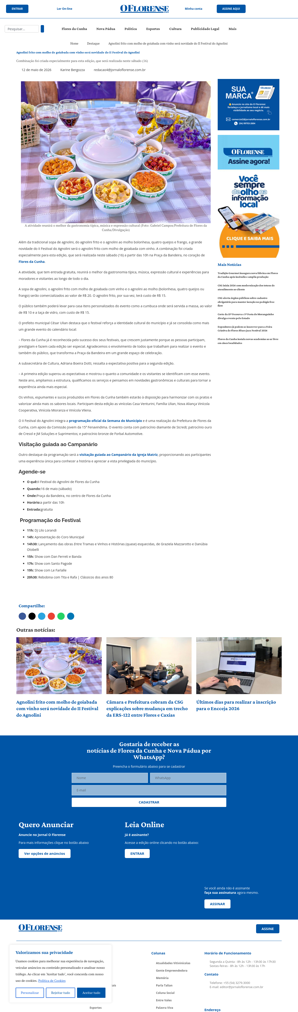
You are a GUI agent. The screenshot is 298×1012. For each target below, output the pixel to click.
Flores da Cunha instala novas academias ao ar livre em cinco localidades (248, 341)
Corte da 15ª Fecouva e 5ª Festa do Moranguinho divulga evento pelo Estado (246, 316)
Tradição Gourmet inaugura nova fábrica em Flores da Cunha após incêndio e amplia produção (248, 275)
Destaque (93, 43)
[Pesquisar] (42, 29)
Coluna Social (165, 993)
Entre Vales (164, 1000)
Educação (96, 1000)
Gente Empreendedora (171, 971)
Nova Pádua (105, 29)
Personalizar (30, 992)
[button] (22, 616)
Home (74, 43)
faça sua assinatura (220, 892)
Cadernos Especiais (103, 985)
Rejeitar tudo (60, 992)
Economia (96, 993)
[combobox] (22, 29)
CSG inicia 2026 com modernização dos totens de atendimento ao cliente (246, 287)
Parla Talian (164, 985)
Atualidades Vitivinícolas (173, 963)
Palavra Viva (164, 1008)
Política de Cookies (52, 980)
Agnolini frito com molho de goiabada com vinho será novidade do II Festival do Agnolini (57, 708)
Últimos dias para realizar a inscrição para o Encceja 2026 (236, 705)
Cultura (175, 29)
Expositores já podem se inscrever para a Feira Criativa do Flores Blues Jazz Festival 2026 (245, 328)
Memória (162, 978)
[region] (60, 974)
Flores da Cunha (74, 29)
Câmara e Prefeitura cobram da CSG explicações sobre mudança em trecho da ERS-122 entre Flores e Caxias (147, 708)
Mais (233, 29)
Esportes (153, 29)
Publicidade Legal (205, 29)
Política (131, 29)
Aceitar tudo (91, 992)
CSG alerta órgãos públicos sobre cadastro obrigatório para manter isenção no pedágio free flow (246, 301)
